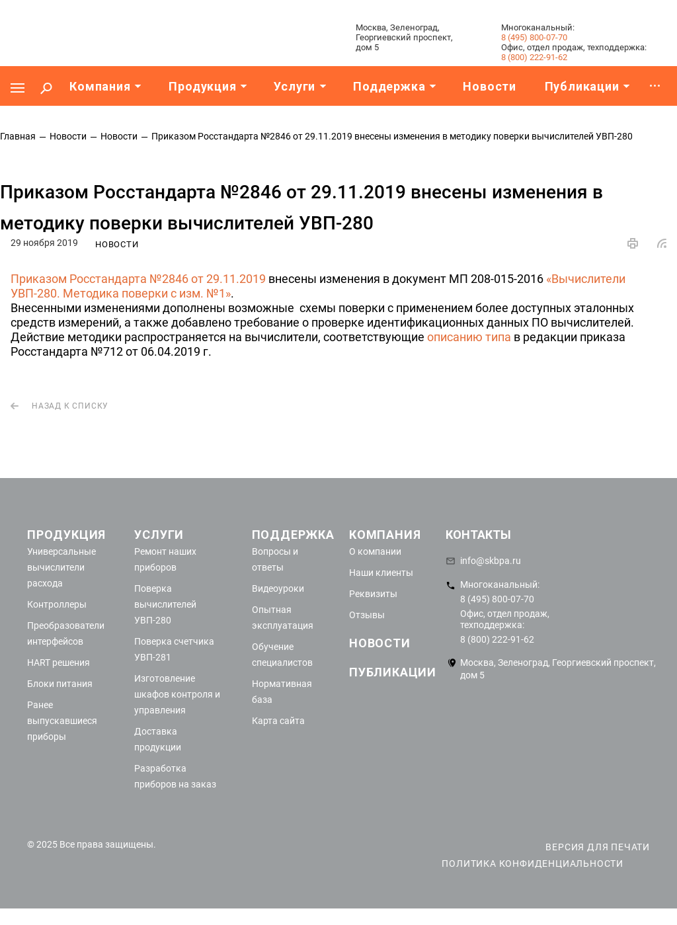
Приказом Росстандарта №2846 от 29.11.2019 (138, 279)
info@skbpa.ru (490, 560)
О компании (375, 551)
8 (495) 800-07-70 (534, 37)
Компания (384, 535)
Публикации (392, 672)
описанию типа (469, 337)
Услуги (159, 535)
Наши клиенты (381, 572)
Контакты (478, 535)
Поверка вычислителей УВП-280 (165, 604)
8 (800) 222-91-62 (534, 57)
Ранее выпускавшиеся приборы (62, 721)
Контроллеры (57, 604)
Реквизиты (373, 593)
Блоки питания (60, 683)
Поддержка (293, 535)
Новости (380, 643)
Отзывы (367, 615)
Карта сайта (278, 720)
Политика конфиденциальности (532, 863)
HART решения (58, 662)
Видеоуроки (278, 588)
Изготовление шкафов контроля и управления (177, 694)
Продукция (66, 535)
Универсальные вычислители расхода (61, 567)
